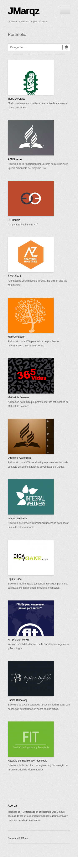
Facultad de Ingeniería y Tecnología (27, 760)
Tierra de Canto (16, 98)
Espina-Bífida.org (17, 700)
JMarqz (23, 10)
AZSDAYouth (15, 276)
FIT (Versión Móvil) (18, 639)
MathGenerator (16, 336)
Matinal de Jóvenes (18, 397)
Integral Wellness (17, 518)
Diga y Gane (15, 579)
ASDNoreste (15, 159)
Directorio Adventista (19, 457)
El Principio (14, 220)
